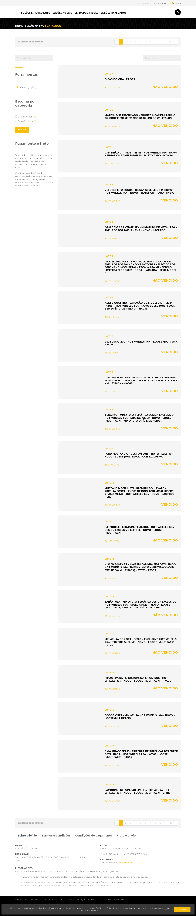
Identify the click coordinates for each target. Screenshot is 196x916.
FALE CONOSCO (144, 3)
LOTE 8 (109, 409)
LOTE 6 (109, 336)
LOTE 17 (109, 745)
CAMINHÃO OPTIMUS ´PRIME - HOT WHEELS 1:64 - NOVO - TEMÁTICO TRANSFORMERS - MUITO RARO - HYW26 (141, 154)
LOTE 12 (109, 559)
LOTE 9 (109, 448)
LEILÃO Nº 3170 (34, 26)
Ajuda (18, 900)
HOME (19, 26)
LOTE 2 (109, 184)
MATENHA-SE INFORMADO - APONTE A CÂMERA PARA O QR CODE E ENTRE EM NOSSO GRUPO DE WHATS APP (140, 117)
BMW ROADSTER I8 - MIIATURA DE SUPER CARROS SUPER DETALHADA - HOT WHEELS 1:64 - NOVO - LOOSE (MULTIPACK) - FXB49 (141, 754)
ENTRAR (175, 3)
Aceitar (182, 909)
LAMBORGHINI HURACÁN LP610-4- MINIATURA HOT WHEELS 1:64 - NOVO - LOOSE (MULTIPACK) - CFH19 (137, 791)
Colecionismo (26, 116)
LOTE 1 (108, 147)
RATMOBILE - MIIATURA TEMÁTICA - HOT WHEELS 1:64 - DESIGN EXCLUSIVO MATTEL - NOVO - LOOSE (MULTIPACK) (140, 530)
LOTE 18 (109, 784)
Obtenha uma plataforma (111, 900)
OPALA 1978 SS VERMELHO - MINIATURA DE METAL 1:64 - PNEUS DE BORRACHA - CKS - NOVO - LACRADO (141, 229)
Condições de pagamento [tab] (93, 835)
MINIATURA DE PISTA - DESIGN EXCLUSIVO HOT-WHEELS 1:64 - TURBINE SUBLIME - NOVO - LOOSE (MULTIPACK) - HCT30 (141, 642)
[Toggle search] (178, 12)
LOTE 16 (109, 710)
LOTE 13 (109, 596)
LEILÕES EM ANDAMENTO (35, 13)
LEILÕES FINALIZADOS (113, 13)
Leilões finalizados (52, 900)
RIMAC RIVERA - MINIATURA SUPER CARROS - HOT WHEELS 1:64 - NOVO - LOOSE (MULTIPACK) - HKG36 (138, 679)
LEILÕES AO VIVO (62, 13)
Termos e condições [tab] (56, 835)
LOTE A (109, 73)
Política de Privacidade (107, 908)
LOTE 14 (109, 633)
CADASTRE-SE (161, 3)
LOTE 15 (109, 672)
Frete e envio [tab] (126, 835)
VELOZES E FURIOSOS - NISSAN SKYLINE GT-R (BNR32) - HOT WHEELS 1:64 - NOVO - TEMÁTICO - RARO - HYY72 (140, 191)
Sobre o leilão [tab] (27, 835)
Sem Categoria (25, 121)
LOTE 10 (109, 483)
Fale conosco (32, 900)
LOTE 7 (109, 372)
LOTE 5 (109, 297)
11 (165, 41)
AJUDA (131, 3)
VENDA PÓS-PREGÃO (87, 13)
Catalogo (25, 87)
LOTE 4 (109, 256)
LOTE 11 (109, 521)
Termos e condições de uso (80, 900)
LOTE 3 (109, 222)
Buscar (22, 129)
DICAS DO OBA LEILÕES (120, 79)
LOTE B (109, 110)
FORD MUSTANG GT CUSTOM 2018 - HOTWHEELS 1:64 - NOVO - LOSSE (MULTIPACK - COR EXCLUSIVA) (140, 455)
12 (171, 41)
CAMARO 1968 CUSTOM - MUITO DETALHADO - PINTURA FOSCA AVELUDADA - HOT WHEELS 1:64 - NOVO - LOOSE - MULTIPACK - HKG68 (141, 380)
